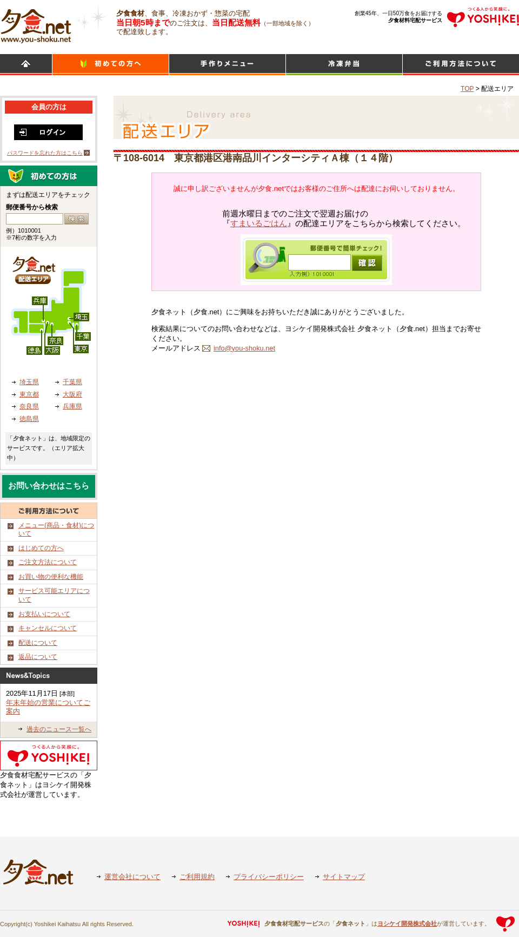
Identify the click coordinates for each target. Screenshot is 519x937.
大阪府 (72, 394)
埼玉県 (29, 382)
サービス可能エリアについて (54, 595)
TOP (467, 89)
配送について (37, 642)
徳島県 (29, 419)
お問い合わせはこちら (48, 485)
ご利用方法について (461, 64)
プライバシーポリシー (269, 877)
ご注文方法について (47, 562)
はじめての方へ (41, 548)
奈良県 (29, 406)
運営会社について (132, 877)
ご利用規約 (197, 877)
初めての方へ (110, 64)
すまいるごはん (258, 223)
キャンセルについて (47, 628)
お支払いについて (44, 614)
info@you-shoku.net (244, 348)
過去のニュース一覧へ (58, 729)
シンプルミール (344, 64)
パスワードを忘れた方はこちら (45, 153)
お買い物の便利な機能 (50, 576)
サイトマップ (344, 877)
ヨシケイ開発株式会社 (407, 923)
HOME (26, 64)
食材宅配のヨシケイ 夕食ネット (36, 24)
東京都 (29, 394)
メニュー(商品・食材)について (56, 530)
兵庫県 (72, 406)
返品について (37, 657)
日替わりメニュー (227, 64)
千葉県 (72, 382)
